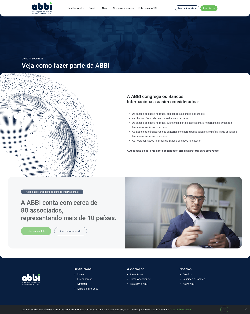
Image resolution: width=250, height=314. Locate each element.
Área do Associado (187, 8)
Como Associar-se (123, 8)
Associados (136, 274)
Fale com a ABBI (147, 8)
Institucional (75, 8)
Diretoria (82, 283)
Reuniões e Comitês (194, 279)
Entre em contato (36, 231)
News (105, 8)
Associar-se (209, 8)
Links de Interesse (87, 288)
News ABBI (189, 283)
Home (80, 274)
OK (224, 309)
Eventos (93, 8)
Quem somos (84, 279)
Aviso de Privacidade (180, 309)
